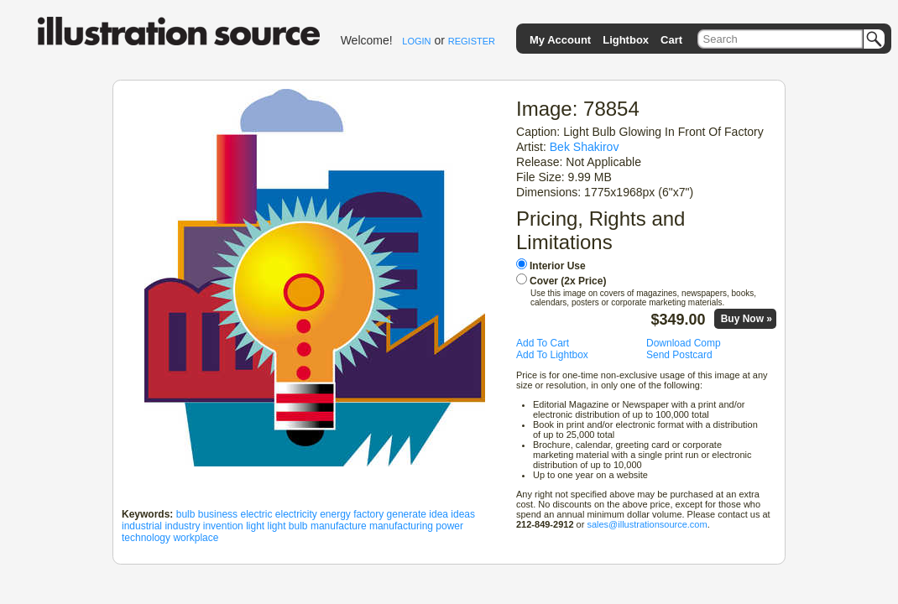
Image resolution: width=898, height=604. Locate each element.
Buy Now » (746, 319)
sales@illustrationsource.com (647, 524)
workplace (195, 538)
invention (223, 526)
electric (256, 514)
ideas (463, 514)
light (255, 526)
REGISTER (471, 41)
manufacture (339, 526)
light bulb (288, 526)
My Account (560, 40)
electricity (296, 514)
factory (368, 514)
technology (146, 538)
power (449, 526)
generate (406, 514)
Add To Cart (542, 343)
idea (438, 514)
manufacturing (401, 526)
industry (182, 526)
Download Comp (683, 343)
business (218, 514)
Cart (671, 40)
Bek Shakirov (584, 147)
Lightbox (626, 40)
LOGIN (416, 41)
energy (335, 514)
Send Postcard (679, 355)
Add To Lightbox (552, 355)
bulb (186, 514)
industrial (142, 526)
